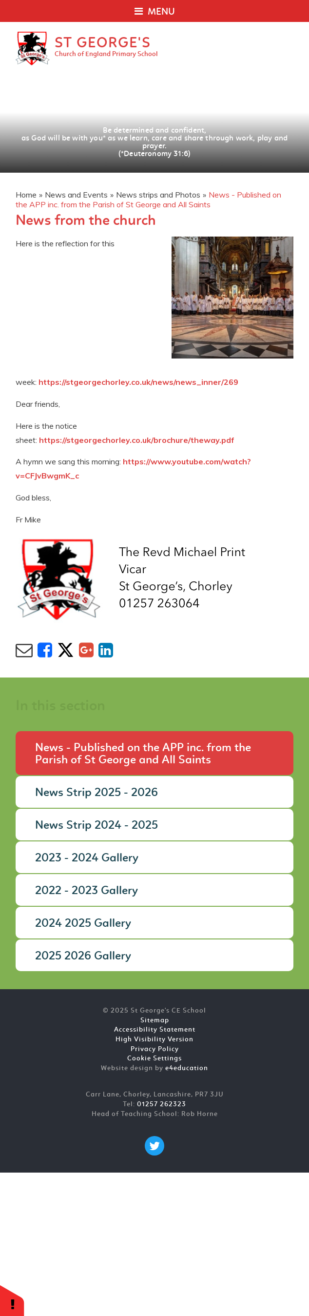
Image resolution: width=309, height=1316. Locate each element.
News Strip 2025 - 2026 (96, 793)
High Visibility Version (154, 1039)
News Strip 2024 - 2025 (96, 826)
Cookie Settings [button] (154, 1058)
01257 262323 (161, 1104)
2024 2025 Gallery (83, 924)
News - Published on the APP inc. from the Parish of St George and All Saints (148, 199)
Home (26, 194)
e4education (186, 1068)
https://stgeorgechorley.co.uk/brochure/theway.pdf (136, 440)
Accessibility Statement (154, 1030)
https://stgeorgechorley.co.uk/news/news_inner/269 (138, 382)
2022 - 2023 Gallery (86, 891)
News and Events (76, 194)
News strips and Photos (158, 194)
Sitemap (154, 1020)
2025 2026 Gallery (83, 956)
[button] (12, 1300)
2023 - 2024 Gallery (86, 858)
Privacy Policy (155, 1049)
